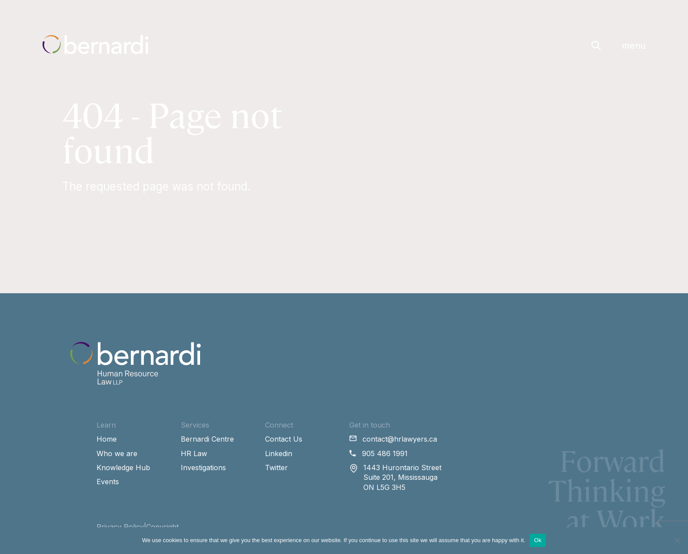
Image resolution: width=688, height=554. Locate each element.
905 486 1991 (385, 453)
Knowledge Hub (123, 467)
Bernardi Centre (207, 439)
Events (108, 481)
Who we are (117, 453)
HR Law (194, 453)
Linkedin (278, 453)
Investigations (203, 467)
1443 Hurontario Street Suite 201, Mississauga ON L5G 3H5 (402, 477)
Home (107, 439)
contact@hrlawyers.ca (399, 439)
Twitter (276, 467)
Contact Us (283, 439)
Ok (537, 540)
